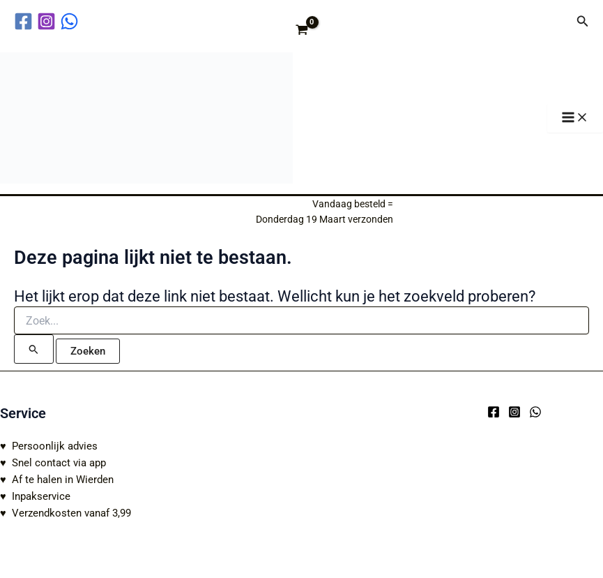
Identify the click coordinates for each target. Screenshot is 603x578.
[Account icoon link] (556, 21)
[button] (583, 21)
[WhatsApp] (535, 412)
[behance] (71, 21)
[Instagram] (514, 412)
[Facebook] (493, 412)
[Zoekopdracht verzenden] (34, 356)
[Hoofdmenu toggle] (575, 122)
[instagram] (48, 21)
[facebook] (25, 21)
